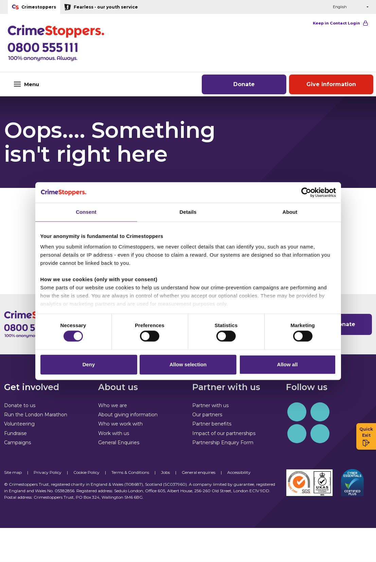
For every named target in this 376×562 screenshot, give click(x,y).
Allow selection (188, 366)
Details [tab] (188, 210)
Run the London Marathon (35, 415)
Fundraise (15, 433)
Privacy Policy (47, 472)
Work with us (113, 433)
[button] (311, 7)
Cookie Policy (86, 472)
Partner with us (210, 405)
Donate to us (19, 405)
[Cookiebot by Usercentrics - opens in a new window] (306, 191)
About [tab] (290, 210)
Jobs (165, 472)
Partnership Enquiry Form (222, 442)
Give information (331, 84)
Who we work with (120, 424)
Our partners (207, 415)
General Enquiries (118, 442)
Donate (244, 84)
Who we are (112, 405)
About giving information (128, 415)
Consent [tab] (86, 210)
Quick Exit (366, 437)
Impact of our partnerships (223, 433)
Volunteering (19, 424)
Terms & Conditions (130, 472)
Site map (13, 472)
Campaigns (17, 442)
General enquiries (198, 472)
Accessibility (239, 472)
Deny (89, 366)
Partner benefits (211, 424)
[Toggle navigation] (62, 84)
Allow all (287, 366)
